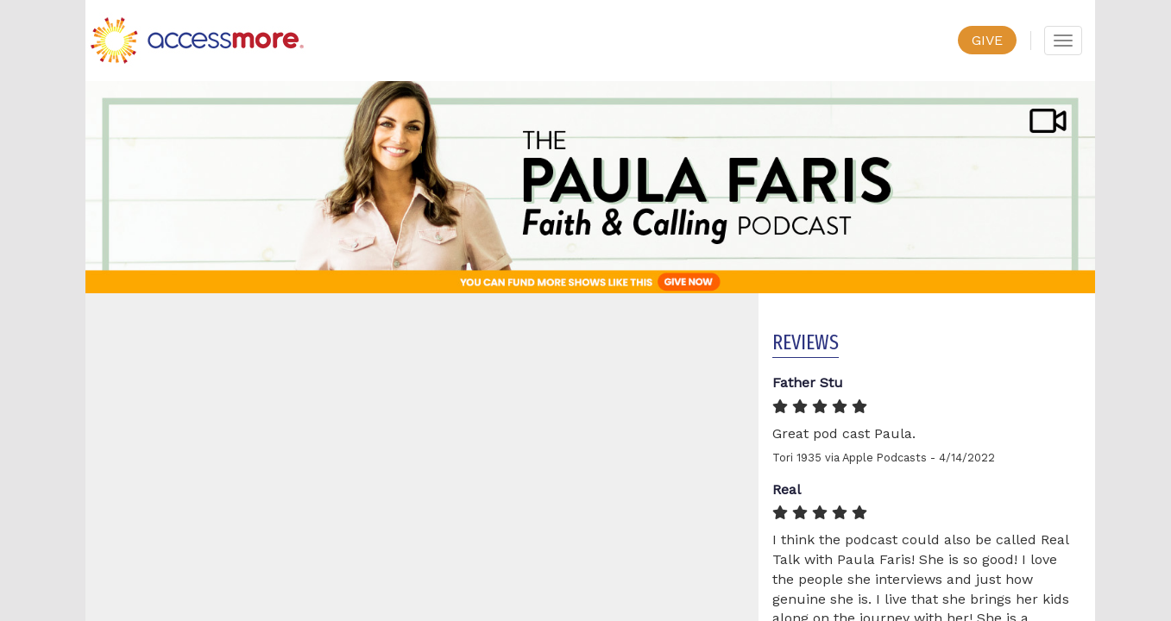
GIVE (987, 40)
